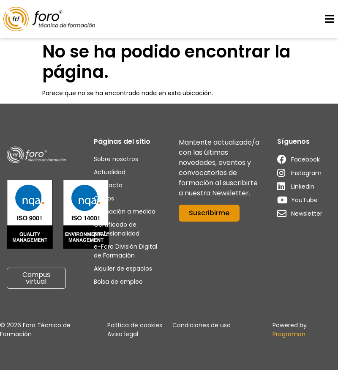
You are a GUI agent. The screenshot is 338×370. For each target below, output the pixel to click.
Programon (289, 334)
